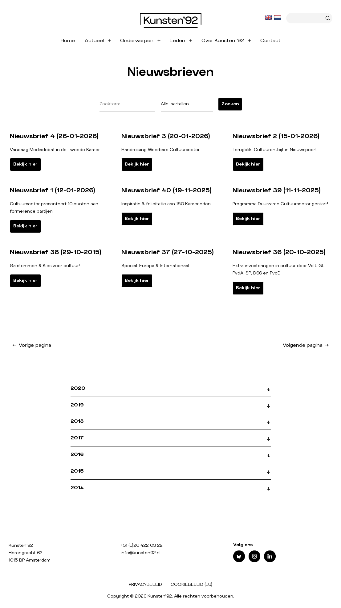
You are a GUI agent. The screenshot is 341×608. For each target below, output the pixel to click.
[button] (171, 391)
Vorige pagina (35, 345)
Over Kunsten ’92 (222, 40)
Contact (270, 40)
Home (68, 40)
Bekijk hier (25, 164)
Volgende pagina (303, 345)
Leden (177, 40)
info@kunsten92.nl (140, 553)
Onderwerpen (136, 40)
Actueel (94, 40)
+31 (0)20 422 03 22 (142, 545)
